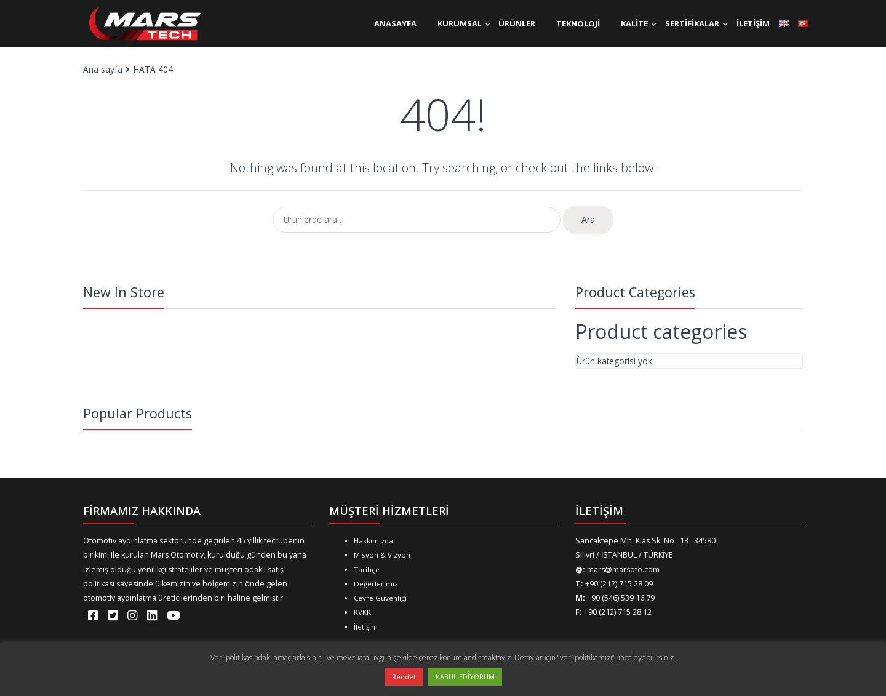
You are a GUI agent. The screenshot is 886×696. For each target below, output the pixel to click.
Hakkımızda (373, 540)
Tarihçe (367, 569)
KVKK (362, 612)
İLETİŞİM (753, 23)
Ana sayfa (102, 69)
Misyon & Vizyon (382, 554)
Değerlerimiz (376, 583)
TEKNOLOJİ (578, 23)
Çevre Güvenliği (380, 597)
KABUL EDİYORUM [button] (465, 676)
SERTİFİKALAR (692, 23)
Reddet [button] (404, 676)
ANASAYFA (395, 23)
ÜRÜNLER (516, 23)
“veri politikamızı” (587, 657)
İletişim (366, 626)
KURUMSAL (459, 23)
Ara (588, 219)
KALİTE (634, 23)
